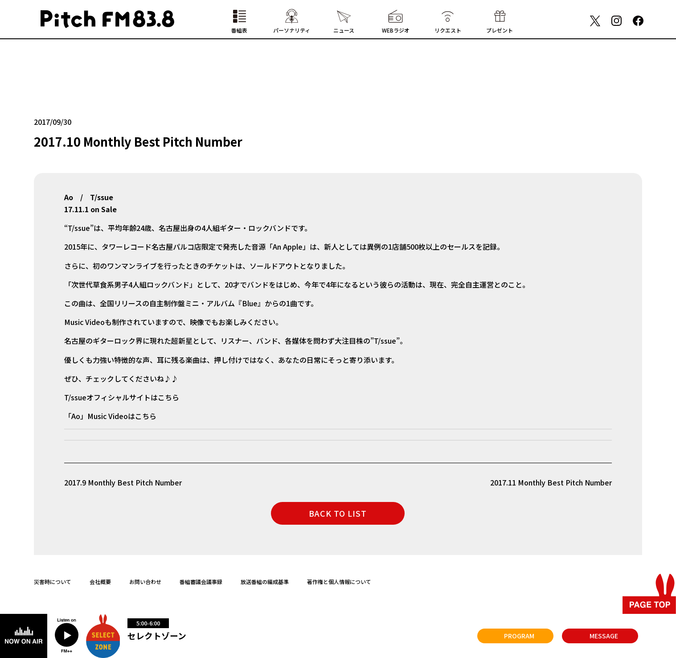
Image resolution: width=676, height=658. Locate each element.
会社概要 (100, 581)
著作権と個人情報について (339, 581)
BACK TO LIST (338, 513)
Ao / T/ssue (88, 197)
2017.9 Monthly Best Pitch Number (123, 482)
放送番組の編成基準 (265, 581)
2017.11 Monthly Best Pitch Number (551, 482)
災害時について (52, 581)
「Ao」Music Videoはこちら (110, 416)
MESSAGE (604, 635)
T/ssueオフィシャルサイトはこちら (121, 397)
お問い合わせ (145, 581)
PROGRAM (519, 635)
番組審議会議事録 (201, 581)
